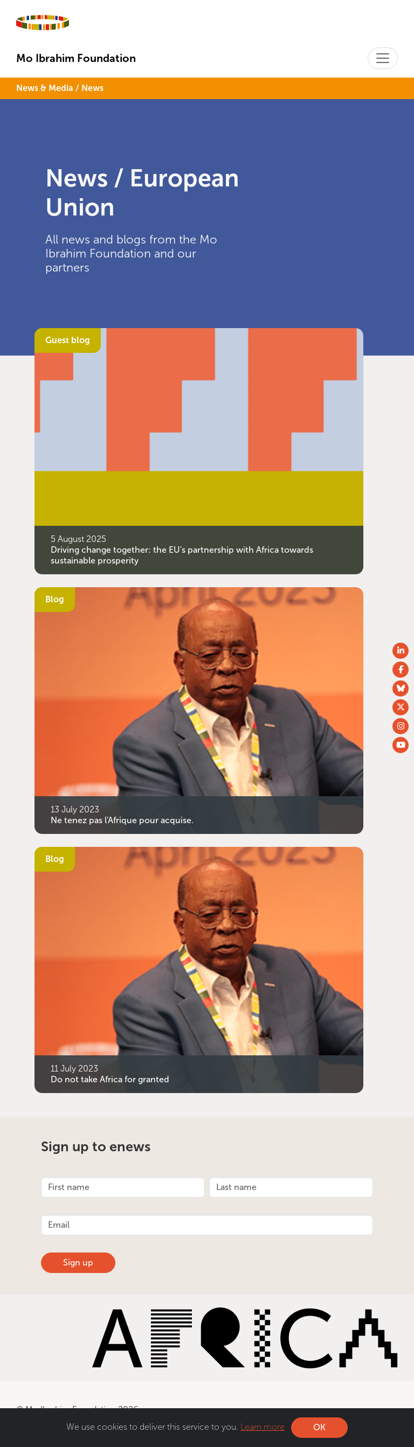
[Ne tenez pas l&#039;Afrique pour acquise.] (198, 710)
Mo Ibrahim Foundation (76, 58)
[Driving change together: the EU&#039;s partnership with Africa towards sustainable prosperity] (198, 450)
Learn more (262, 1427)
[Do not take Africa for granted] (198, 969)
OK (319, 1427)
